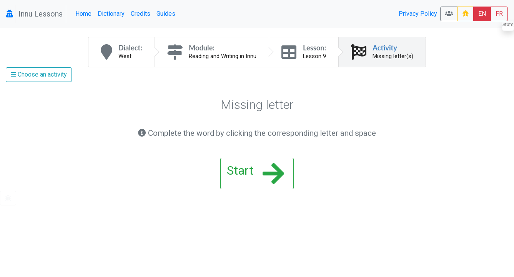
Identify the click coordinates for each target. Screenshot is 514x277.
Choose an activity (39, 74)
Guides (165, 13)
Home (83, 13)
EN (482, 13)
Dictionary (111, 13)
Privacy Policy (418, 13)
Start (255, 173)
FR (499, 13)
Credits (140, 13)
